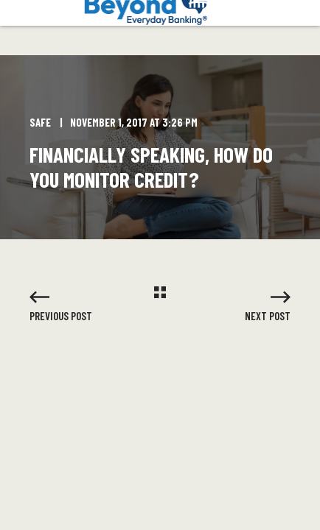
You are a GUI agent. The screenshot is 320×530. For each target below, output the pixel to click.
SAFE (40, 122)
